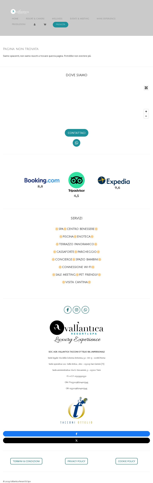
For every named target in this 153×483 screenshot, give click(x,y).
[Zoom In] (146, 111)
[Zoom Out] (146, 116)
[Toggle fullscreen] (146, 88)
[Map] (76, 102)
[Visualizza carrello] (44, 24)
